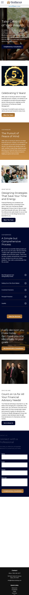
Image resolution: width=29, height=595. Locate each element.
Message (4, 477)
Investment (14, 589)
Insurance (14, 593)
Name (3, 454)
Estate (14, 591)
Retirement (14, 588)
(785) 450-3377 (16, 573)
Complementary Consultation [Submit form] (12, 491)
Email (3, 462)
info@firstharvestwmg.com (14, 580)
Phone (3, 469)
